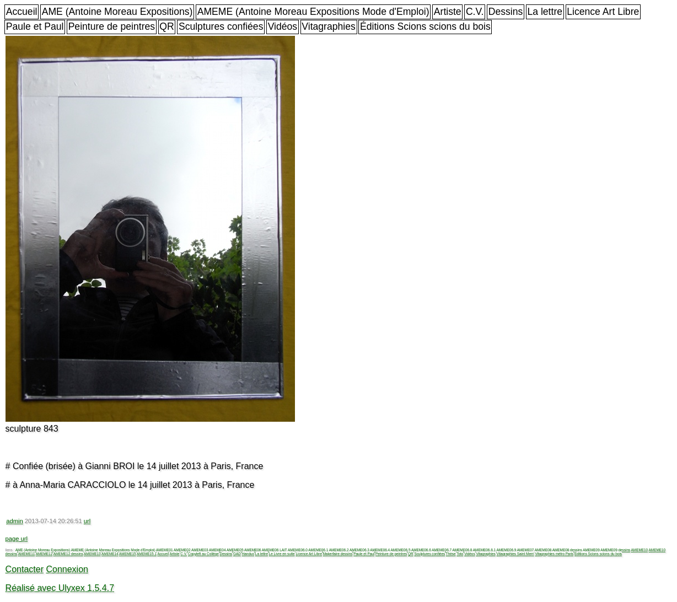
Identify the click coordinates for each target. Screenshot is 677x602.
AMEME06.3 (359, 550)
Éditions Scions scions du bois (425, 26)
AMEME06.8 (462, 550)
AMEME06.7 (442, 550)
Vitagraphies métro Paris (554, 554)
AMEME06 (252, 550)
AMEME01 (164, 550)
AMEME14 (110, 554)
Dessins (505, 11)
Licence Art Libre (603, 11)
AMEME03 (199, 550)
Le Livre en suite (282, 554)
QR (166, 26)
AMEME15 (127, 554)
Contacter (25, 569)
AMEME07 (525, 550)
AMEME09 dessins (615, 550)
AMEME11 (26, 554)
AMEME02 (182, 550)
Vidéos (282, 26)
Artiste (447, 11)
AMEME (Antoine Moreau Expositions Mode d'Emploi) (313, 11)
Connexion (67, 569)
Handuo (248, 554)
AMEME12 (44, 554)
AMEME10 (639, 550)
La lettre (544, 11)
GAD (237, 554)
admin (14, 521)
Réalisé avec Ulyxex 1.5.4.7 (60, 588)
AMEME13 (92, 554)
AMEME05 (235, 550)
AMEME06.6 (421, 550)
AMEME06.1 (318, 550)
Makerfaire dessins (338, 554)
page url (17, 538)
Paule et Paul (35, 26)
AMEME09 (591, 550)
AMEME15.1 (147, 554)
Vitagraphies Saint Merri (515, 554)
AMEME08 (543, 550)
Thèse (451, 554)
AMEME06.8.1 (484, 550)
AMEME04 (217, 550)
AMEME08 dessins (567, 550)
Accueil (21, 11)
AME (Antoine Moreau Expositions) (117, 11)
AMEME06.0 (298, 550)
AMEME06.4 (380, 550)
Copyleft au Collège (203, 554)
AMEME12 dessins (68, 554)
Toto (459, 554)
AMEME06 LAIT (274, 550)
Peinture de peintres (111, 26)
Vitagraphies (329, 26)
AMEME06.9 (506, 550)
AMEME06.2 (339, 550)
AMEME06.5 (401, 550)
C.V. (475, 11)
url (87, 521)
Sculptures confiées (221, 26)
